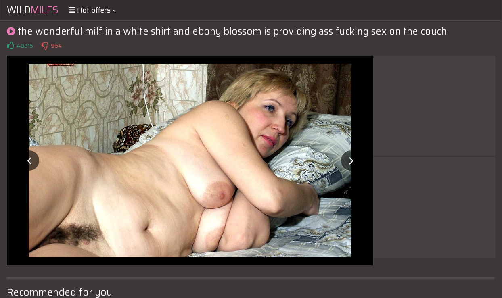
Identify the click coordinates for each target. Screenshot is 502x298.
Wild (33, 10)
